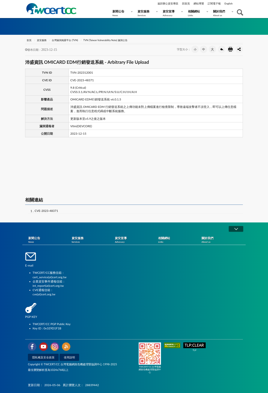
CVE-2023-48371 (46, 210)
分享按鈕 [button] (239, 49)
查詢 (240, 12)
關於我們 (222, 13)
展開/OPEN (236, 229)
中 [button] (203, 49)
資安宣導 (172, 13)
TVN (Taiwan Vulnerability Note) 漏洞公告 (105, 40)
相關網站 (197, 13)
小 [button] (195, 49)
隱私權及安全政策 (43, 357)
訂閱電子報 (214, 3)
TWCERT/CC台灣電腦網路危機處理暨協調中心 (150, 358)
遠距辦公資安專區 (167, 3)
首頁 (28, 40)
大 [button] (212, 49)
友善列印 (230, 49)
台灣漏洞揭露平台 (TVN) (65, 40)
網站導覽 (199, 3)
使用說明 (69, 357)
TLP (194, 347)
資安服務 (147, 13)
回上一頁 (221, 49)
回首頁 (186, 3)
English (228, 3)
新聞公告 (121, 13)
